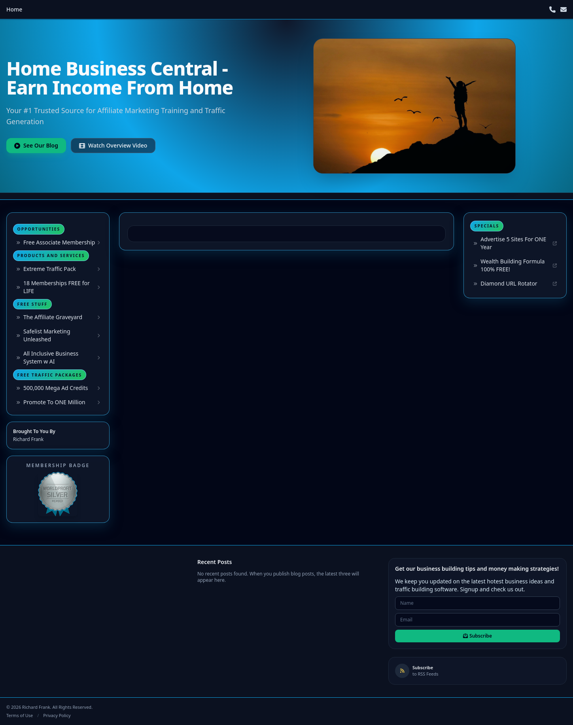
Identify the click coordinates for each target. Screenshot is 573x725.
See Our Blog (36, 145)
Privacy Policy (56, 715)
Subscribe (477, 635)
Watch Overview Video (113, 145)
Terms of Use (19, 715)
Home (14, 9)
